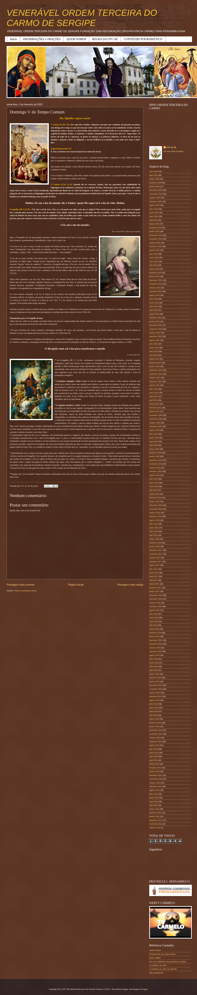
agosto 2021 (154, 385)
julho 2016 (153, 614)
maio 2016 (153, 621)
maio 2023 (153, 306)
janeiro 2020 (154, 456)
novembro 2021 (155, 374)
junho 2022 (154, 348)
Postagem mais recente (20, 584)
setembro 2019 (155, 471)
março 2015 (154, 674)
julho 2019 (153, 479)
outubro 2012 (154, 783)
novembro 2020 (155, 419)
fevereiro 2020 (155, 453)
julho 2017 (153, 569)
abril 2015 (153, 670)
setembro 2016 (155, 606)
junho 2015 (154, 663)
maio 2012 (153, 801)
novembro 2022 (155, 329)
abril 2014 (153, 715)
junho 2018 (154, 528)
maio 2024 (153, 261)
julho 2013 (153, 749)
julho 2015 (153, 659)
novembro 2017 (155, 554)
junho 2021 (154, 393)
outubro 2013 (154, 738)
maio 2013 (153, 756)
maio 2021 (153, 396)
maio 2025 (153, 216)
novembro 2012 (155, 779)
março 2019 (154, 494)
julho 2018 (153, 524)
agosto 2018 (154, 520)
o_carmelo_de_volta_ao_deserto (163, 969)
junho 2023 (154, 303)
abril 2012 (153, 805)
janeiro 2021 (154, 411)
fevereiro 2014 (155, 723)
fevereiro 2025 (155, 228)
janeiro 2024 (154, 276)
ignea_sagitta (155, 958)
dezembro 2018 (155, 505)
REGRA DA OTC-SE (105, 39)
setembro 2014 (155, 696)
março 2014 (154, 719)
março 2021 (154, 404)
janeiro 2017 (154, 591)
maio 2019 (153, 486)
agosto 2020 (154, 430)
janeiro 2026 (154, 186)
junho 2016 (154, 618)
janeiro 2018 (154, 546)
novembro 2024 (155, 239)
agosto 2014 (154, 700)
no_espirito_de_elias (158, 965)
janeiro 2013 (154, 771)
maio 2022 (153, 351)
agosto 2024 (154, 250)
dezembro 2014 (155, 685)
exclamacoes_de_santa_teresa (162, 954)
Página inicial (76, 584)
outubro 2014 (154, 693)
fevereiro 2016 (155, 633)
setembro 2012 (155, 786)
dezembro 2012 (155, 775)
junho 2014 (154, 708)
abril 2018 (153, 535)
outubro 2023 (154, 288)
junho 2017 (154, 573)
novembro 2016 (155, 599)
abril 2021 (153, 400)
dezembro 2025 (155, 190)
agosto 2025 (154, 205)
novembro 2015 (155, 644)
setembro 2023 (155, 291)
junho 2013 (154, 753)
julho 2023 (153, 299)
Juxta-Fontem (155, 950)
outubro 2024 (154, 243)
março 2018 (154, 539)
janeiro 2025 (154, 231)
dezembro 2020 (155, 415)
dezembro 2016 (155, 595)
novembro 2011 (155, 824)
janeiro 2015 (154, 681)
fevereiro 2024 (155, 273)
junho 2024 (154, 258)
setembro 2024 (155, 246)
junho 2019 (154, 483)
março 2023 (154, 314)
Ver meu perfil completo (173, 151)
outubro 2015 (154, 648)
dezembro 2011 (155, 820)
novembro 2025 (155, 194)
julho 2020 (153, 434)
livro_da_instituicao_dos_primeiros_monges (167, 962)
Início (13, 39)
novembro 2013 (155, 734)
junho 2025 (154, 213)
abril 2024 (153, 265)
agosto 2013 (154, 745)
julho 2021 (153, 389)
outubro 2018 (154, 513)
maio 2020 (153, 441)
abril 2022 (153, 355)
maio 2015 (153, 666)
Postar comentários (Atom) (25, 591)
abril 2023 (153, 310)
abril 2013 (153, 760)
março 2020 (154, 449)
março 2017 (154, 584)
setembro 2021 (155, 381)
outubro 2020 (154, 423)
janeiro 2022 (154, 366)
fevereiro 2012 (155, 813)
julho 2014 (153, 704)
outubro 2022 (154, 333)
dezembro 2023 (155, 280)
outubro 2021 (154, 378)
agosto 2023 (154, 295)
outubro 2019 (154, 468)
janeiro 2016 (154, 636)
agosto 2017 (154, 565)
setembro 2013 (155, 741)
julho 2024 (153, 254)
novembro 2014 (155, 689)
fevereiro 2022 (155, 363)
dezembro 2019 (155, 460)
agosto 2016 (154, 610)
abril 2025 (153, 220)
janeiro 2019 (154, 501)
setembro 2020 (155, 426)
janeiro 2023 (154, 321)
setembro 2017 (155, 561)
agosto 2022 (154, 340)
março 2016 (154, 629)
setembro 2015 (155, 651)
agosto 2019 (154, 475)
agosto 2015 (154, 655)
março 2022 (154, 359)
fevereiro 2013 (155, 768)
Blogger (144, 989)
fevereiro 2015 (155, 678)
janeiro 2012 (154, 816)
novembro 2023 (155, 284)
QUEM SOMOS (76, 39)
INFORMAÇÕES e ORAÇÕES (42, 39)
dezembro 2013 (155, 730)
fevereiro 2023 (155, 318)
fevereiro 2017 (155, 588)
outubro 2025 (154, 198)
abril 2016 (153, 625)
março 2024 (154, 269)
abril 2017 (153, 580)
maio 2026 (153, 171)
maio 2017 (153, 576)
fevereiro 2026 (155, 183)
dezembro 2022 (155, 325)
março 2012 (154, 809)
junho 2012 (154, 798)
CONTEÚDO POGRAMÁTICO (143, 39)
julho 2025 (153, 209)
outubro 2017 (154, 558)
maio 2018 (153, 531)
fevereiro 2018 (155, 543)
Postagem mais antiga (130, 584)
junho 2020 (154, 438)
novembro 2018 (155, 509)
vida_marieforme (156, 973)
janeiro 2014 (154, 726)
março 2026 (154, 179)
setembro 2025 (155, 201)
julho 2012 (153, 794)
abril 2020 (153, 445)
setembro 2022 (155, 336)
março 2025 (154, 224)
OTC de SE (171, 147)
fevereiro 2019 (155, 498)
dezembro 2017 (155, 550)
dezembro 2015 (155, 640)
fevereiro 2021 (155, 408)
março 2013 (154, 764)
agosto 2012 (154, 790)
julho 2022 (153, 344)
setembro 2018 (155, 516)
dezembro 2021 (155, 370)
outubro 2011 (154, 828)
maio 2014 (153, 711)
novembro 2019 (155, 464)
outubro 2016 (154, 603)
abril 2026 (153, 175)
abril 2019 (153, 490)
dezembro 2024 (155, 235)
